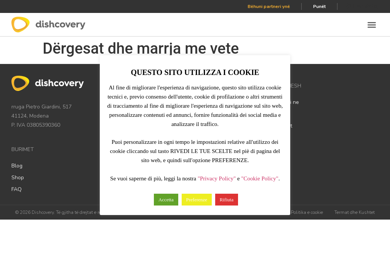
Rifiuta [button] (226, 199)
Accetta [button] (166, 199)
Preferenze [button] (197, 199)
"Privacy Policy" (217, 178)
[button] (372, 25)
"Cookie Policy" (259, 178)
